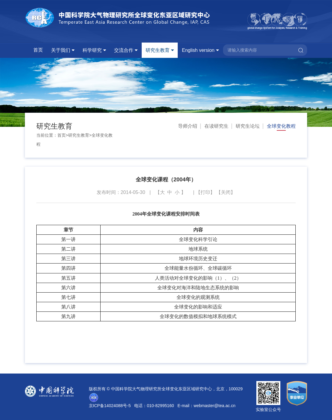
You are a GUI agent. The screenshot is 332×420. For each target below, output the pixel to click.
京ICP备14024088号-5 (110, 405)
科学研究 (92, 50)
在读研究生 (216, 126)
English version (198, 50)
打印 (205, 192)
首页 (38, 49)
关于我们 (60, 50)
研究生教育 (158, 50)
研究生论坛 (248, 126)
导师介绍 (187, 126)
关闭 (226, 192)
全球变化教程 (281, 126)
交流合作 (123, 50)
